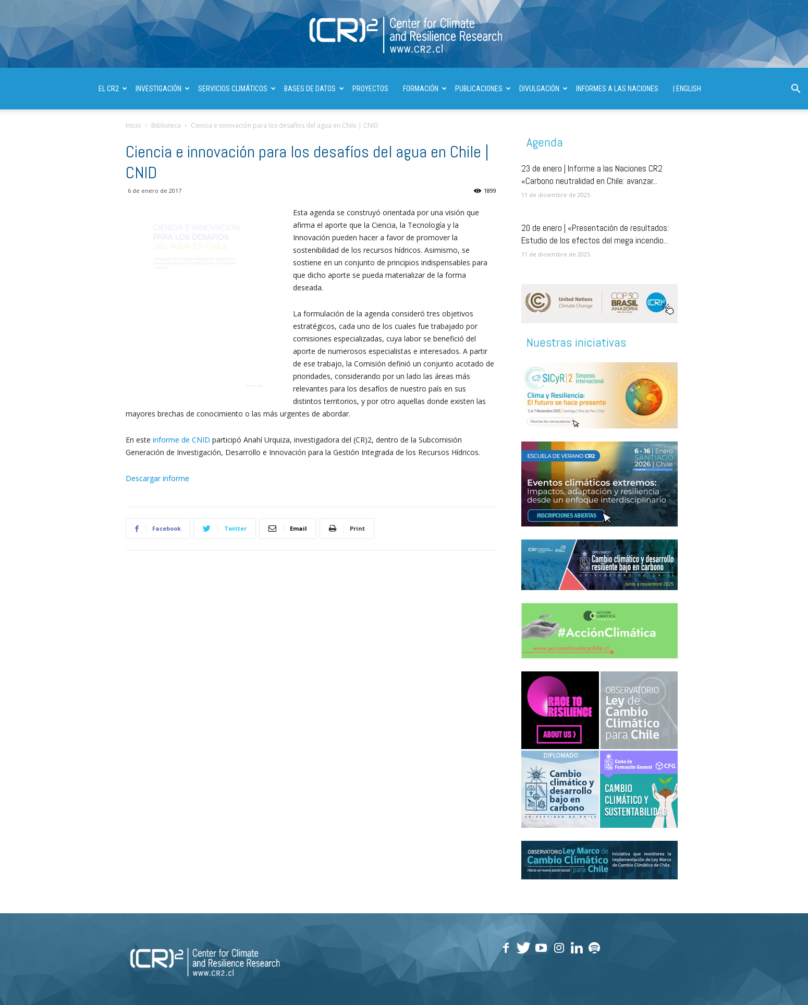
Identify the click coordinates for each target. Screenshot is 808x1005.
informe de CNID (182, 440)
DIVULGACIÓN (543, 88)
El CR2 (113, 88)
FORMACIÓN (425, 88)
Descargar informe (157, 478)
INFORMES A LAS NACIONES (617, 88)
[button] (795, 90)
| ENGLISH (687, 88)
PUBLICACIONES (483, 88)
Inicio (133, 125)
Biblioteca (166, 125)
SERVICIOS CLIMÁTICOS (237, 88)
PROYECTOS (370, 88)
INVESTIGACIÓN (163, 88)
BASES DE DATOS (314, 88)
